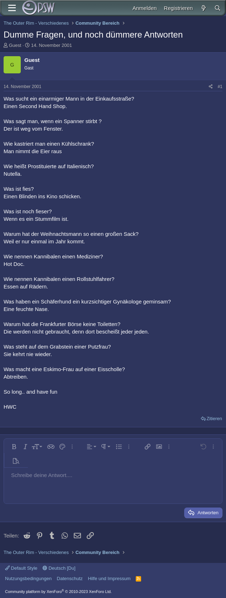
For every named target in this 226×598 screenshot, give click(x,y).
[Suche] (218, 8)
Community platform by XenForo (58, 591)
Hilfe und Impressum (109, 578)
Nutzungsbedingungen (28, 578)
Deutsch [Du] (59, 568)
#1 (220, 86)
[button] (14, 446)
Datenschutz (70, 578)
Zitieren (214, 418)
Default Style (21, 568)
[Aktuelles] (203, 8)
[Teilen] (210, 87)
